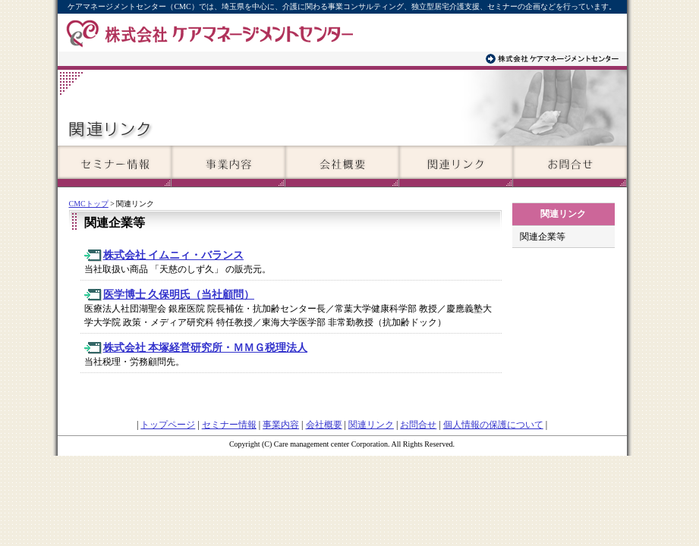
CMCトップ (89, 203)
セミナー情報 (229, 424)
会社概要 (324, 424)
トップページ (167, 424)
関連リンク (371, 424)
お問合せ (418, 424)
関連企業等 (542, 236)
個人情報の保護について (493, 424)
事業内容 (281, 424)
